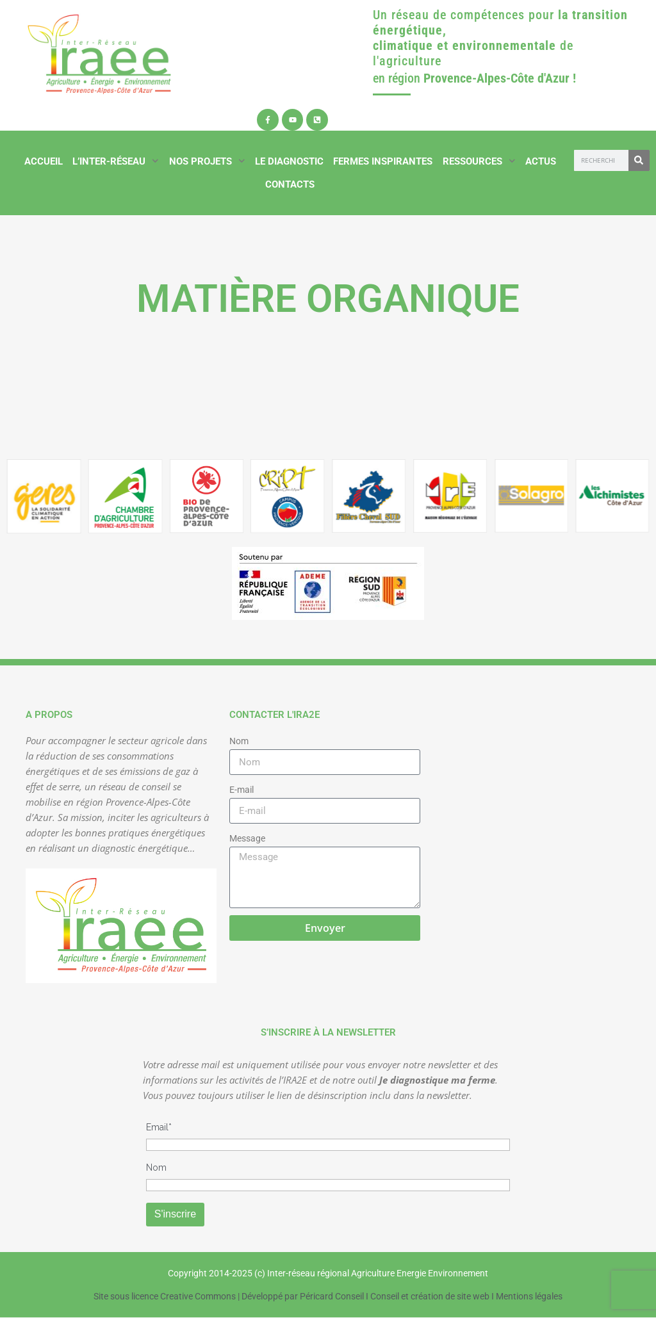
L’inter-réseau (115, 161)
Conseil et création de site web (429, 1296)
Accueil (43, 161)
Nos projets (207, 161)
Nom (239, 741)
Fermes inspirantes (382, 161)
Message (247, 838)
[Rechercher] (639, 160)
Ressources (479, 161)
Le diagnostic (289, 161)
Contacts (290, 184)
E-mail (241, 790)
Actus (540, 161)
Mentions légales (529, 1296)
